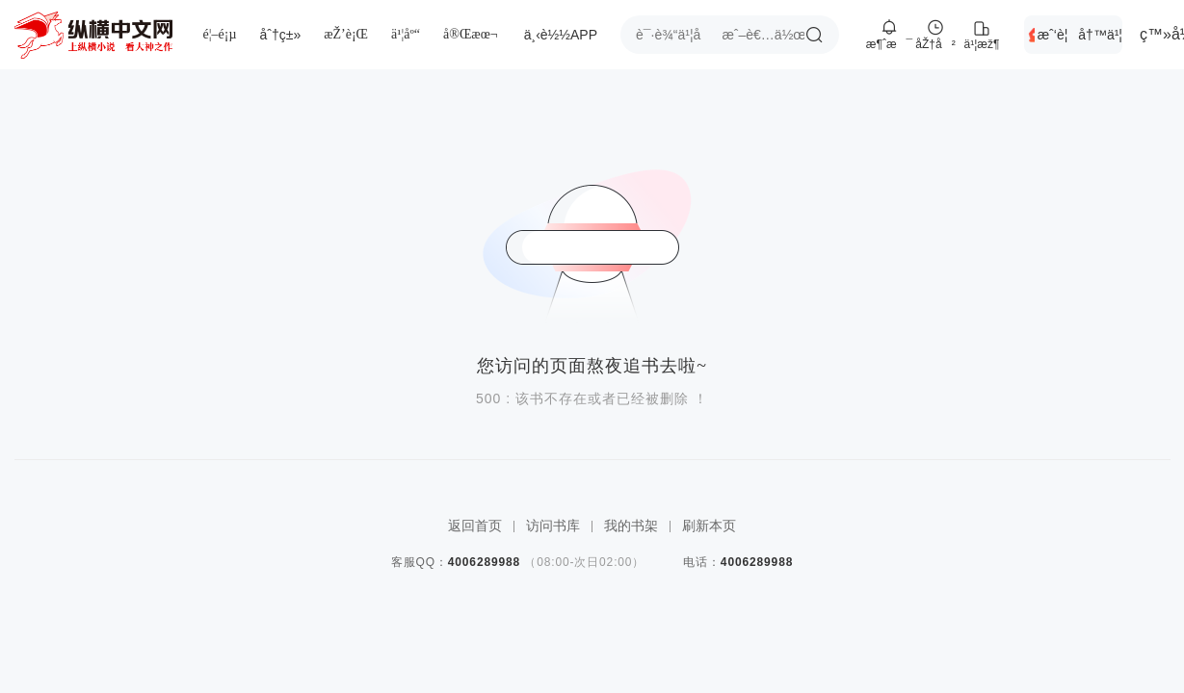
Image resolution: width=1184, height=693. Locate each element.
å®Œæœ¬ (470, 34)
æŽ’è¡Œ (346, 34)
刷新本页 (709, 526)
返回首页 (475, 526)
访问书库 (553, 526)
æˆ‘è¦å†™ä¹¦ (1080, 34)
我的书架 (631, 526)
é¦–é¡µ (220, 34)
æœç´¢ (814, 34)
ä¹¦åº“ (405, 34)
